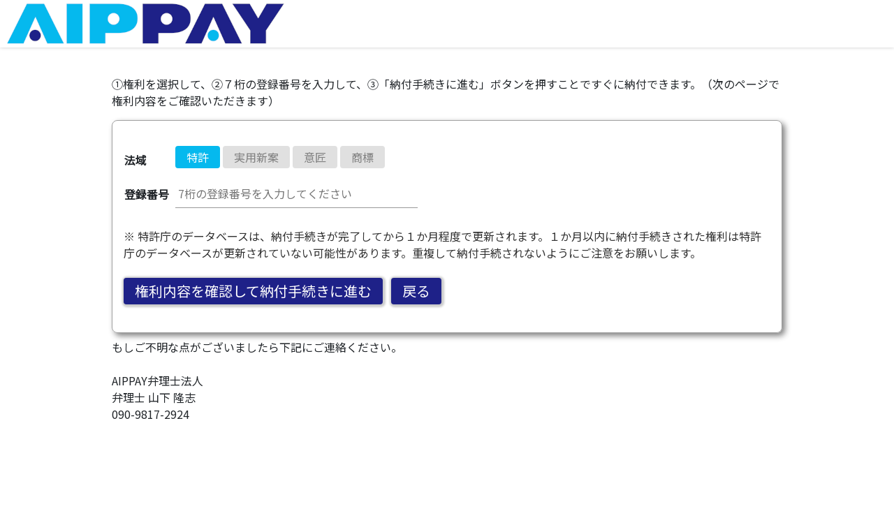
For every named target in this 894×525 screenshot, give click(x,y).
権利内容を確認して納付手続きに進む (253, 291)
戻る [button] (416, 291)
